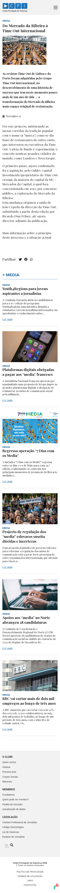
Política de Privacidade (29, 872)
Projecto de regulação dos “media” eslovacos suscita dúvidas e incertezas (24, 536)
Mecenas (7, 781)
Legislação (10, 817)
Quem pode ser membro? (15, 799)
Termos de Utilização (30, 876)
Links (30, 880)
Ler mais (7, 319)
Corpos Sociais (10, 777)
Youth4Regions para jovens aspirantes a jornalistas (25, 291)
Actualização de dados (14, 809)
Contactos (30, 885)
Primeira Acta (9, 772)
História (6, 767)
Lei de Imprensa (10, 832)
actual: (47, 237)
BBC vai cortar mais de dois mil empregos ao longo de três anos (29, 701)
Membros (8, 789)
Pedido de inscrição (12, 804)
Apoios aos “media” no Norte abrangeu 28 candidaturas (26, 620)
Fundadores (8, 794)
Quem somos (9, 762)
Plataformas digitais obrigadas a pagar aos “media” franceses (28, 372)
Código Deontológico (13, 827)
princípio (44, 233)
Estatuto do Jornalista (13, 837)
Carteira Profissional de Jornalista (19, 822)
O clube (7, 756)
